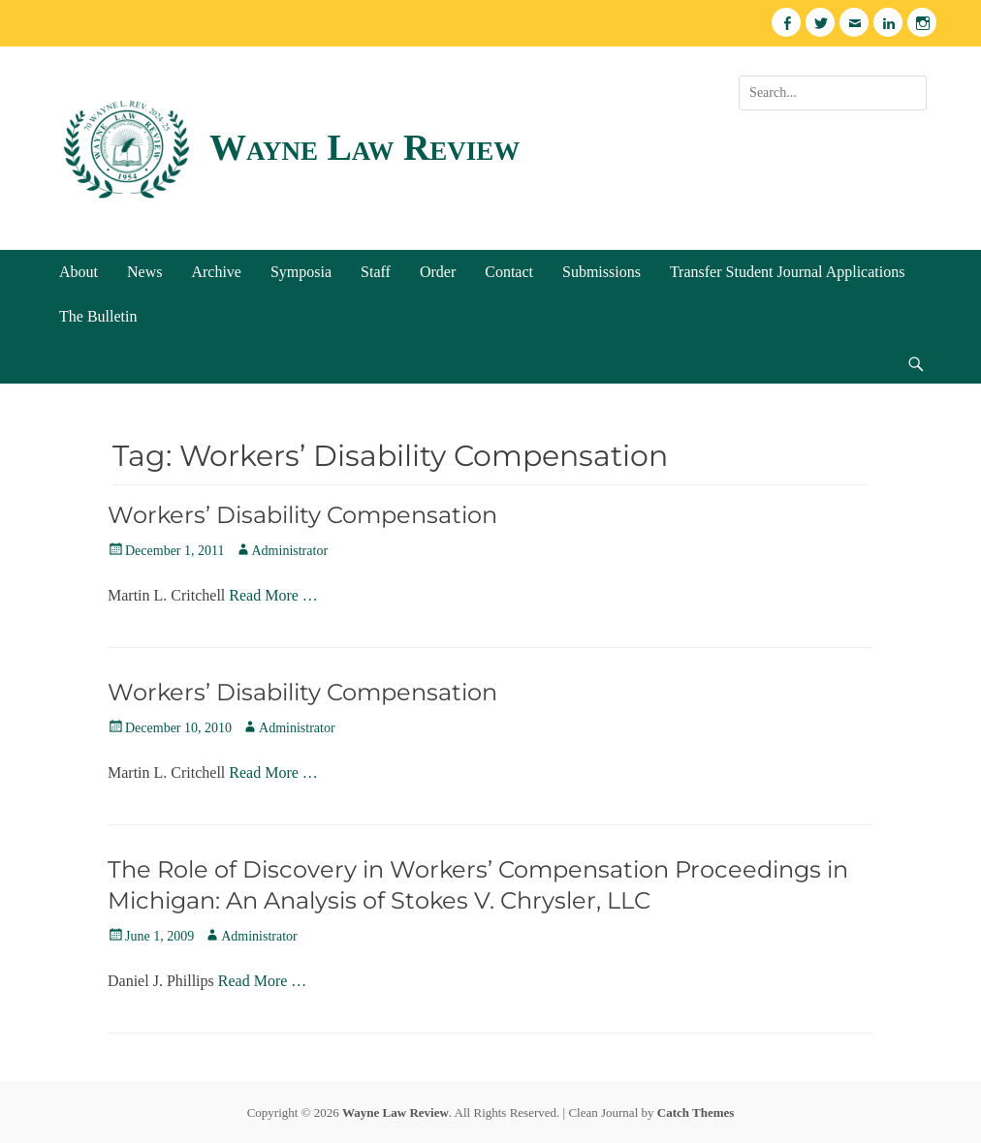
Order (438, 271)
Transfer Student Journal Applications (787, 271)
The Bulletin (98, 316)
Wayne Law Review (364, 147)
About (78, 271)
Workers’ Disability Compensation (302, 515)
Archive (216, 271)
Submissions (601, 271)
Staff (376, 271)
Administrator (290, 550)
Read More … (273, 595)
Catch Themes (696, 1112)
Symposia (301, 271)
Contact (509, 271)
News (144, 271)
